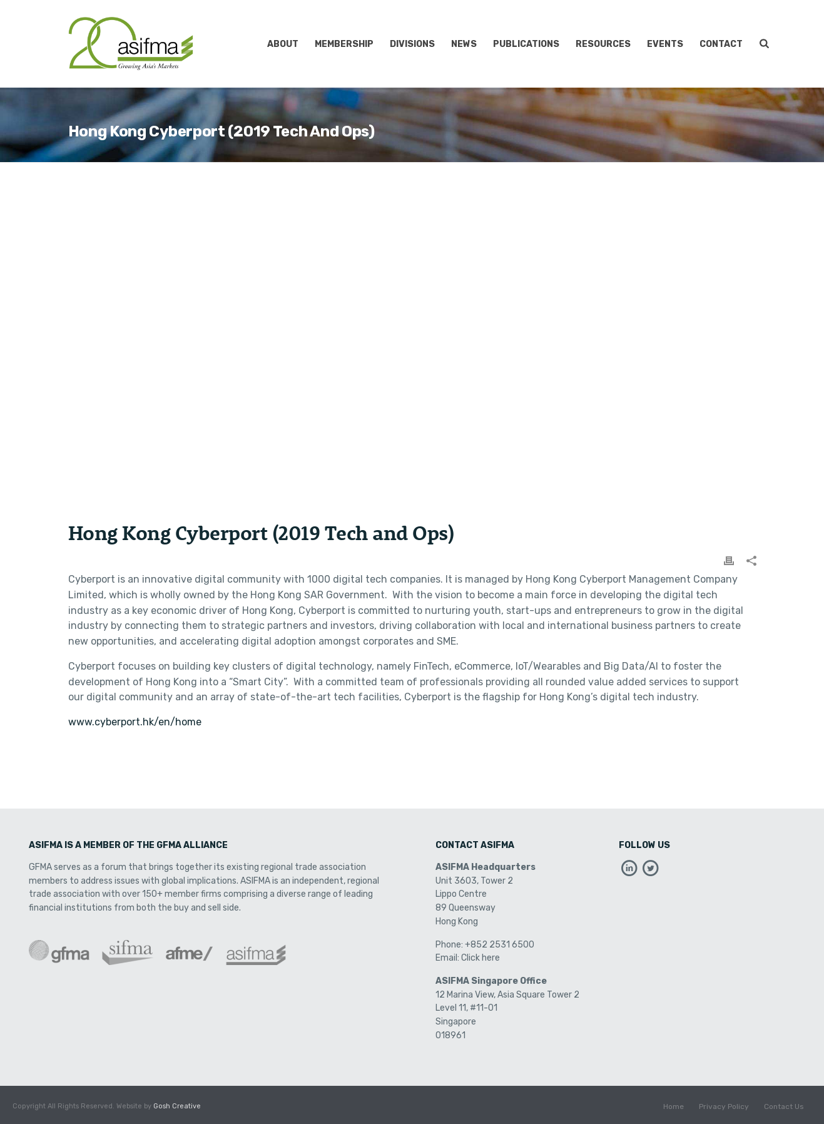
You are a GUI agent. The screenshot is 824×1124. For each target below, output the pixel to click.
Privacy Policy (724, 1106)
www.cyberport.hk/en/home (134, 722)
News (464, 44)
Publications (526, 44)
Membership (344, 44)
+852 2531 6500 (499, 944)
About (282, 44)
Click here (480, 958)
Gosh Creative (177, 1106)
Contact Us (784, 1106)
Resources (603, 44)
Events (665, 44)
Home (673, 1106)
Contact (721, 44)
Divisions (412, 44)
